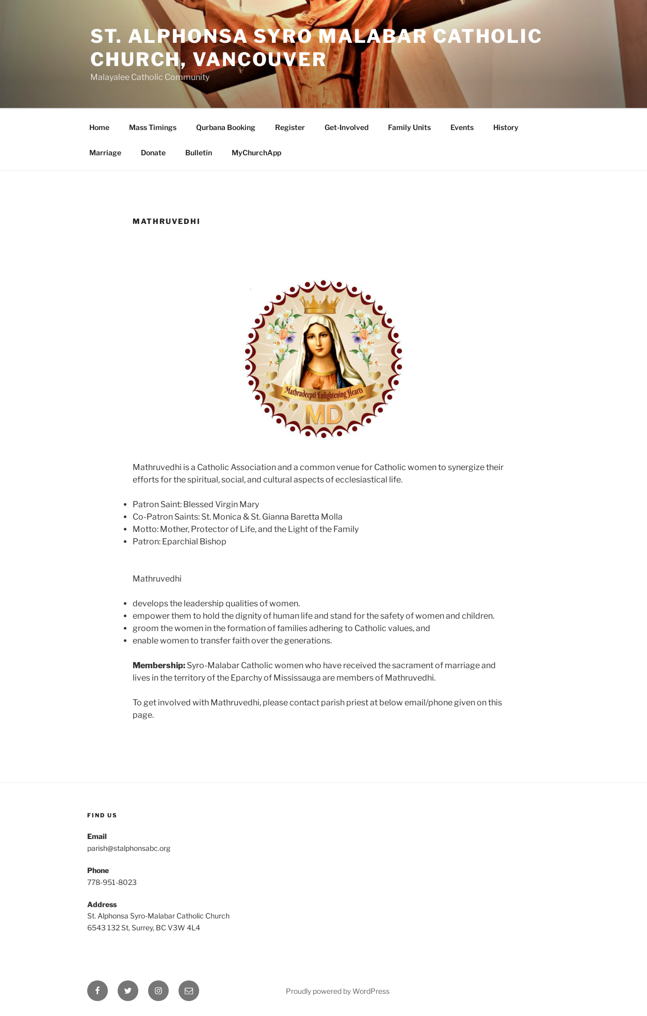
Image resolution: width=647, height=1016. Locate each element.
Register (290, 127)
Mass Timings (152, 127)
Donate (153, 152)
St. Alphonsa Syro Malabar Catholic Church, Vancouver (316, 48)
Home (99, 127)
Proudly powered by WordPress (338, 991)
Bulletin (198, 152)
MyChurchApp (256, 152)
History (506, 127)
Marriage (105, 152)
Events (462, 127)
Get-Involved (346, 127)
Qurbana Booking (225, 127)
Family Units (409, 127)
